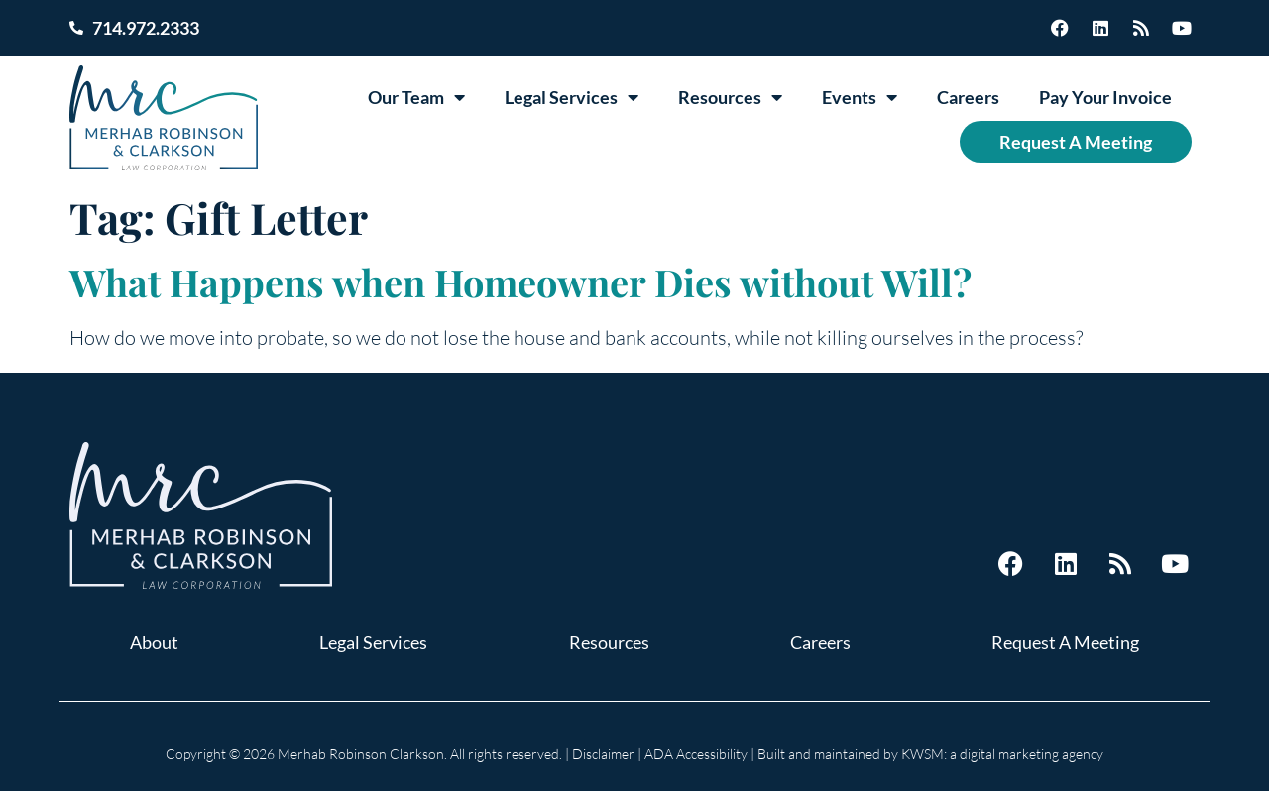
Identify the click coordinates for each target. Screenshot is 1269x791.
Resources (730, 97)
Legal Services (571, 97)
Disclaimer (603, 753)
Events (859, 97)
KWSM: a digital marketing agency (1002, 753)
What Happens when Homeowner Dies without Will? (520, 282)
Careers (968, 97)
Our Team (416, 97)
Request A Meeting (1075, 142)
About (154, 642)
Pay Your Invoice (1105, 97)
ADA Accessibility (696, 753)
